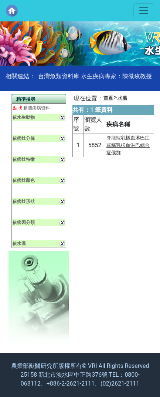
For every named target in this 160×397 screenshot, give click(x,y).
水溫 (122, 98)
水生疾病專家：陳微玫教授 (116, 76)
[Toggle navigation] (143, 10)
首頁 (108, 98)
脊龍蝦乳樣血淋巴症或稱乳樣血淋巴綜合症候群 (128, 145)
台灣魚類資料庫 (58, 76)
